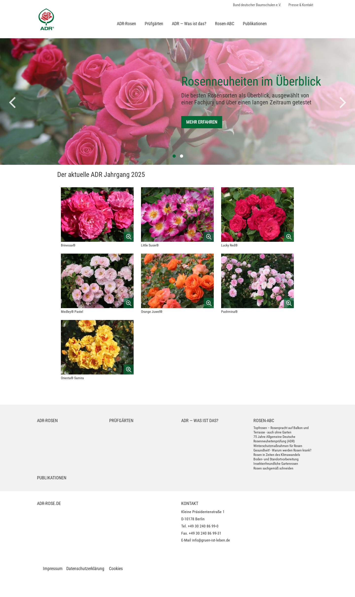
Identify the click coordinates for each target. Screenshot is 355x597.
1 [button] (173, 155)
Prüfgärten (154, 23)
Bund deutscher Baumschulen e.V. (257, 5)
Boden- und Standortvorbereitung (276, 459)
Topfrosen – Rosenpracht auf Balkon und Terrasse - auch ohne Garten (281, 430)
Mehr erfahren (201, 122)
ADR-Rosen (126, 23)
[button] (12, 102)
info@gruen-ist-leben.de (211, 540)
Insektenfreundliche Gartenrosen (275, 464)
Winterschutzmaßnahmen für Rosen (277, 446)
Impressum (53, 568)
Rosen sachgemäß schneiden (273, 468)
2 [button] (181, 155)
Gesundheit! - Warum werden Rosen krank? (282, 450)
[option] (177, 101)
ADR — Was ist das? (189, 23)
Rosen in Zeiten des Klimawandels (276, 455)
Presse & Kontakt (300, 5)
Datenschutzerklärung (85, 568)
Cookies (116, 568)
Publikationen (255, 23)
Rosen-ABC (224, 23)
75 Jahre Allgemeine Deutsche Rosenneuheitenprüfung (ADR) (274, 439)
